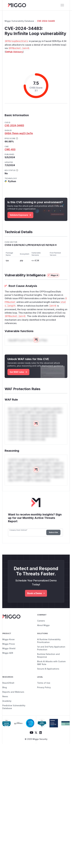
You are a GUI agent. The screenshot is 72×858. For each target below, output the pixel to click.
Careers (41, 621)
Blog (4, 687)
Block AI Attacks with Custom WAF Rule (51, 662)
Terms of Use (43, 683)
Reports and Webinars (13, 692)
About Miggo (43, 625)
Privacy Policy (44, 687)
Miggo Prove (8, 644)
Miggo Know (8, 639)
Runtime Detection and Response (48, 655)
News (5, 696)
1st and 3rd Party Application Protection (51, 648)
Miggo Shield (8, 648)
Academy (6, 701)
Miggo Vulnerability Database (19, 21)
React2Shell (8, 683)
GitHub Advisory (14, 51)
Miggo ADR (7, 653)
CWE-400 (10, 149)
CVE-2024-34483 (46, 21)
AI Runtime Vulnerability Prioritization (49, 640)
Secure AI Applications (48, 669)
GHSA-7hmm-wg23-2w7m (19, 133)
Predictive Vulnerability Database (13, 706)
